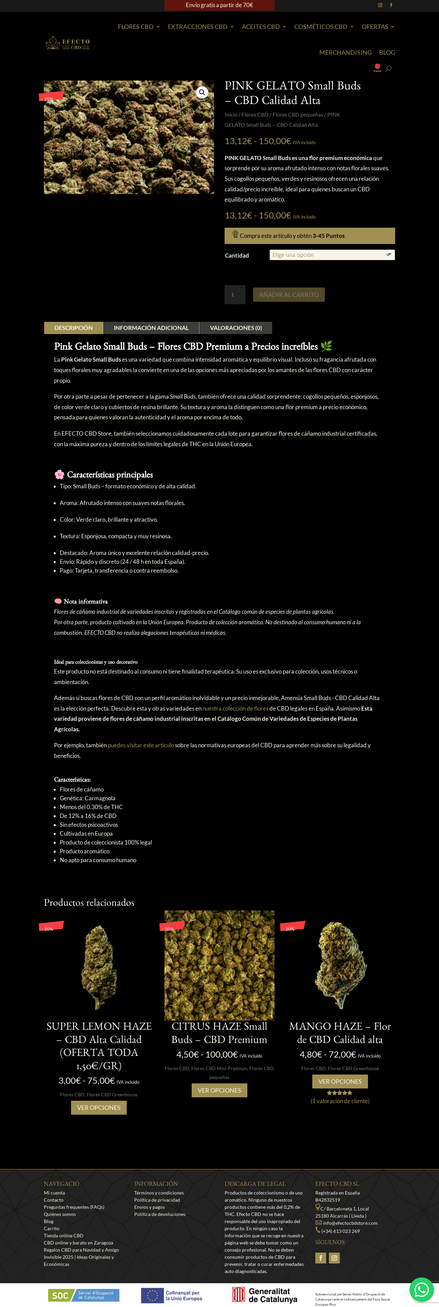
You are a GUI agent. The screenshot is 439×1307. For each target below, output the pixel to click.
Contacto (54, 1200)
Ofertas (375, 26)
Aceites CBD (261, 26)
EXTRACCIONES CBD (198, 26)
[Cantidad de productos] (235, 294)
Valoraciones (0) (236, 327)
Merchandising (345, 52)
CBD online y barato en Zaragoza (78, 1242)
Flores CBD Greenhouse (112, 1094)
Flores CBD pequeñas (298, 114)
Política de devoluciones (160, 1214)
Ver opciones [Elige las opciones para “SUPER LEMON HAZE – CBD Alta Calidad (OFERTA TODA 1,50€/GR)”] (99, 1107)
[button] (202, 92)
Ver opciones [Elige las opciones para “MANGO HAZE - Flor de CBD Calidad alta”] (340, 1081)
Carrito (51, 1228)
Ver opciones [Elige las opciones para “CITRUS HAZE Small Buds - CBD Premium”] (219, 1090)
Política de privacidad (157, 1200)
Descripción (73, 327)
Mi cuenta (54, 1193)
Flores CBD (136, 26)
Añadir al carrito (289, 294)
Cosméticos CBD (321, 26)
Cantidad (237, 255)
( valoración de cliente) (340, 1100)
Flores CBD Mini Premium (219, 1068)
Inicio (231, 114)
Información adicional (151, 327)
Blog (387, 52)
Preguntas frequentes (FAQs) (74, 1207)
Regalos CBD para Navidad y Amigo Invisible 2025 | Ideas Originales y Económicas (81, 1257)
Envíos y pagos (149, 1207)
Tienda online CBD (64, 1235)
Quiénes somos (60, 1214)
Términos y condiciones (159, 1193)
